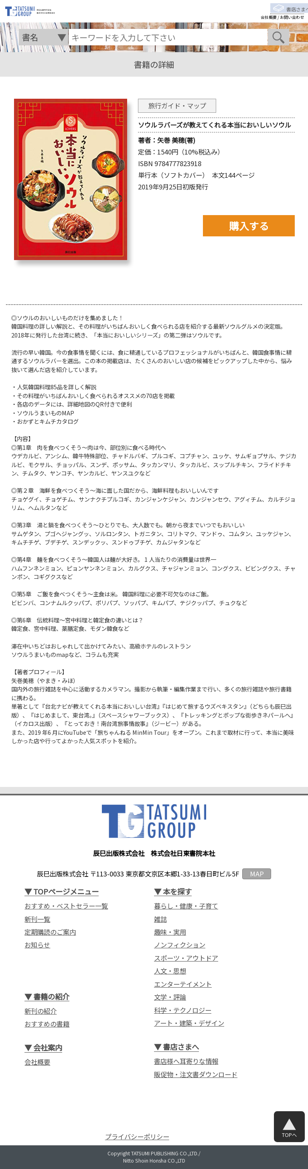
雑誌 (160, 919)
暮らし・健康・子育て (186, 906)
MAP (257, 873)
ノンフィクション (179, 944)
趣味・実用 (170, 932)
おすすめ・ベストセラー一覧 (66, 906)
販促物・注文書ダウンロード (195, 1074)
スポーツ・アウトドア (186, 958)
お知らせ (37, 944)
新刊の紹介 (40, 1011)
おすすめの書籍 (46, 1024)
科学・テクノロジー (182, 1010)
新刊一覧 (37, 919)
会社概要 (269, 23)
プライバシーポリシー (137, 1137)
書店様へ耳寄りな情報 (186, 1061)
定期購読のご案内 (50, 932)
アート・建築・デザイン (189, 1023)
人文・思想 (170, 971)
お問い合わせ (292, 23)
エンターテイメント (183, 984)
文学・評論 (170, 997)
